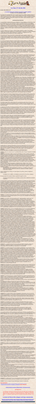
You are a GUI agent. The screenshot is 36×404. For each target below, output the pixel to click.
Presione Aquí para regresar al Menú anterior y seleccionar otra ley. (18, 387)
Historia (24, 399)
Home (2, 399)
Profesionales (18, 399)
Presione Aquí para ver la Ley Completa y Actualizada (10, 384)
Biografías (21, 399)
